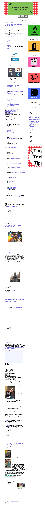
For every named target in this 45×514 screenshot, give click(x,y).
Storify (7, 422)
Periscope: (7, 416)
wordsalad (8, 88)
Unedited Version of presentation (10, 111)
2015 (29, 113)
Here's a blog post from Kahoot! (10, 252)
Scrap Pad (8, 101)
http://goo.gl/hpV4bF (12, 110)
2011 (29, 136)
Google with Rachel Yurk (10, 36)
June (30, 128)
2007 (29, 141)
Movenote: (8, 121)
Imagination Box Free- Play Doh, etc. (13, 100)
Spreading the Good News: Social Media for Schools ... (34, 124)
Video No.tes (9, 39)
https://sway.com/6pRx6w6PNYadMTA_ (11, 147)
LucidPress (8, 44)
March (31, 129)
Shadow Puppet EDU (10, 103)
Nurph (6, 411)
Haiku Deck (9, 131)
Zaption (8, 46)
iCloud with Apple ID (10, 132)
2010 (29, 137)
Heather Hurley (14, 367)
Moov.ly (8, 139)
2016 (29, 112)
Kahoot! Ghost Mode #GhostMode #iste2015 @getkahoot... (34, 120)
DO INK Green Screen (10, 105)
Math (20, 20)
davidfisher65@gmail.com (9, 113)
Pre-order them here (8, 475)
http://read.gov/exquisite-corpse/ (13, 177)
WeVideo (8, 42)
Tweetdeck (8, 425)
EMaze (8, 127)
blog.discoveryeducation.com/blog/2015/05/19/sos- (17, 167)
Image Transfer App (10, 82)
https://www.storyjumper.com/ (12, 181)
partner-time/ (8, 162)
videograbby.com (9, 87)
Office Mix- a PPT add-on (11, 138)
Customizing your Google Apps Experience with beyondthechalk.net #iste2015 (14, 300)
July (30, 116)
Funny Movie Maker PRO (11, 94)
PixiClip (8, 49)
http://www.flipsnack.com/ (12, 153)
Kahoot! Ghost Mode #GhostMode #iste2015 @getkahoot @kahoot (14, 226)
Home (6, 19)
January (31, 130)
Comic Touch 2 (9, 93)
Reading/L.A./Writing (36, 19)
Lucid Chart (9, 45)
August (31, 114)
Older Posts (23, 510)
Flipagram (8, 420)
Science (29, 19)
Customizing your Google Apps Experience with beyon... (34, 122)
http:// (11, 167)
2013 (29, 133)
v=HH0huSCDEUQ (18, 158)
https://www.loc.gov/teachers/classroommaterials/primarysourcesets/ (18, 172)
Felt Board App (9, 99)
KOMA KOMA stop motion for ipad (13, 104)
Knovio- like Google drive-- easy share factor (14, 129)
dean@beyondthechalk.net (17, 307)
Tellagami (8, 106)
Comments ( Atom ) (12, 511)
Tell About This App (10, 98)
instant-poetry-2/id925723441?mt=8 (11, 188)
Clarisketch (8, 41)
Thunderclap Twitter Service (18, 34)
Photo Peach (9, 130)
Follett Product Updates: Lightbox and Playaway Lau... (34, 126)
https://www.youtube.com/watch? (13, 158)
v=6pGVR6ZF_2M (19, 163)
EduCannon (9, 48)
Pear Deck (8, 126)
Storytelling (24, 20)
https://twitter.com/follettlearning (14, 447)
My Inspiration (11, 19)
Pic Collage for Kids (10, 90)
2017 (29, 111)
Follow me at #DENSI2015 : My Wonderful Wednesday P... (34, 118)
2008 (29, 140)
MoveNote (8, 40)
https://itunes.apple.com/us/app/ (12, 182)
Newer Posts (7, 510)
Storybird (8, 134)
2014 (29, 132)
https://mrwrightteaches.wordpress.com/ (11, 206)
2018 (29, 109)
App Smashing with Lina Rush (11, 65)
